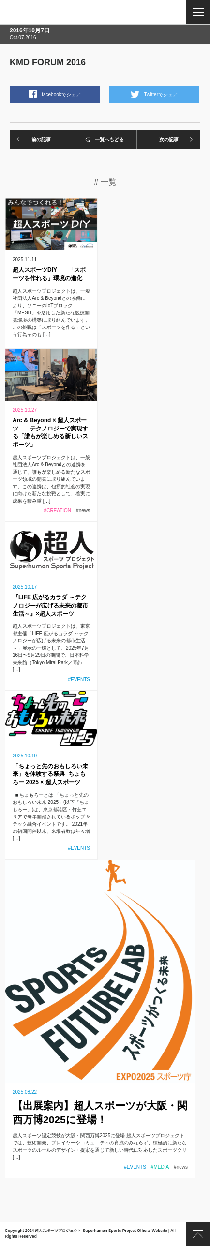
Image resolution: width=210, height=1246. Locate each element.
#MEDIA (160, 1167)
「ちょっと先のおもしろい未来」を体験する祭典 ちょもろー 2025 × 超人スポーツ (50, 774)
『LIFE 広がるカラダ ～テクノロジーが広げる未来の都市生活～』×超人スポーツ (50, 605)
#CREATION (58, 510)
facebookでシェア (61, 94)
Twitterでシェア (161, 94)
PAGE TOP (198, 1234)
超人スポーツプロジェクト (44, 12)
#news (83, 510)
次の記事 (169, 139)
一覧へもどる (109, 139)
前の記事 (41, 139)
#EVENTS (79, 679)
